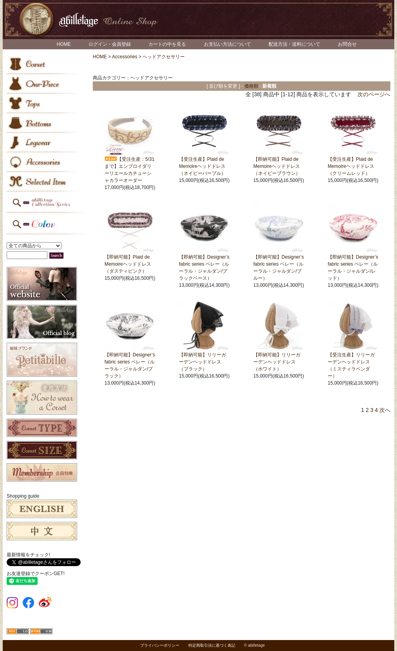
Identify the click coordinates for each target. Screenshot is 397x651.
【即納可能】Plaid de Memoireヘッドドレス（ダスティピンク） (128, 264)
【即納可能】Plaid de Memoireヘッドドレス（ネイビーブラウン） (276, 166)
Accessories (124, 56)
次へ (384, 410)
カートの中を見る (167, 44)
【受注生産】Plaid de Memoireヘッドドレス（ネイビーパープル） (202, 166)
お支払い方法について (227, 44)
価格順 (251, 86)
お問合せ (347, 44)
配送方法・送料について (294, 44)
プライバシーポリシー (159, 645)
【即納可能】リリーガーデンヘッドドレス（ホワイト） (276, 362)
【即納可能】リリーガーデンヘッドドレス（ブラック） (202, 362)
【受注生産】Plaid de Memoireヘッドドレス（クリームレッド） (351, 166)
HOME (64, 44)
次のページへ (373, 94)
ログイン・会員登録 (109, 44)
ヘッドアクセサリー (164, 56)
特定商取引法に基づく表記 (211, 645)
